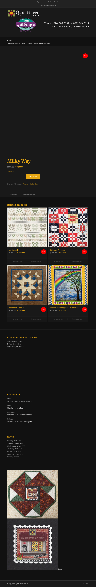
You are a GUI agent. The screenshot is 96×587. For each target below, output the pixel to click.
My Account (41, 2)
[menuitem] (41, 2)
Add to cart (33, 176)
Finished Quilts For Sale (30, 184)
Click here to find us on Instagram (19, 422)
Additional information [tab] (28, 194)
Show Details (36, 262)
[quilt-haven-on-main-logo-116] (40, 13)
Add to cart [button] (17, 262)
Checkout (57, 2)
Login (60, 569)
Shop (9, 40)
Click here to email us (15, 408)
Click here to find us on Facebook (19, 415)
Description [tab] (13, 194)
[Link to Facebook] (83, 584)
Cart (49, 2)
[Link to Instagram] (87, 584)
